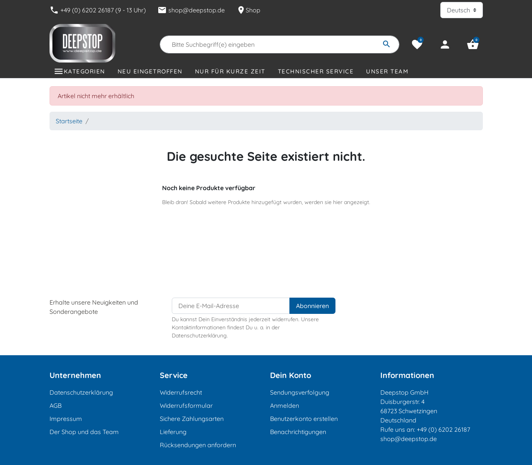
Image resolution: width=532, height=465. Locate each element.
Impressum (66, 418)
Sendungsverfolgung (299, 392)
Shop (248, 10)
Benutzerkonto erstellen (304, 418)
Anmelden (284, 405)
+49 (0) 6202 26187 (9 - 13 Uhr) (98, 10)
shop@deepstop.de (191, 10)
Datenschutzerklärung (81, 392)
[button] (473, 44)
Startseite (69, 121)
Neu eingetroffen (150, 71)
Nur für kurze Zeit (230, 71)
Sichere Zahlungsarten (192, 418)
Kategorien (84, 71)
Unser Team (387, 71)
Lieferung (173, 432)
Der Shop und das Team (84, 432)
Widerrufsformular (186, 405)
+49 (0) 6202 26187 (443, 429)
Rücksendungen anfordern (198, 445)
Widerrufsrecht (181, 392)
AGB (56, 405)
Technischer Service (316, 71)
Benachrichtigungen (298, 432)
